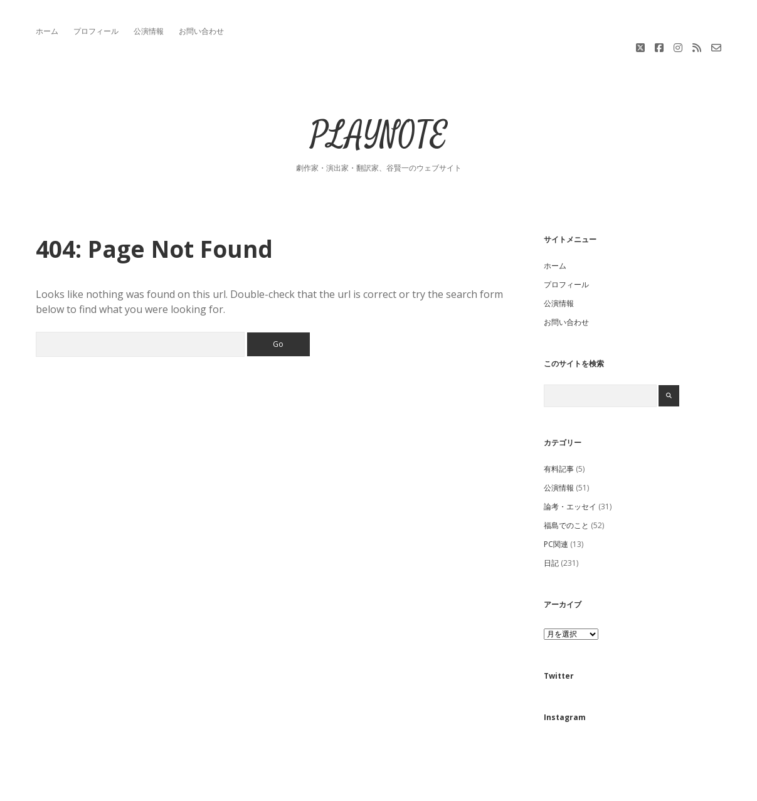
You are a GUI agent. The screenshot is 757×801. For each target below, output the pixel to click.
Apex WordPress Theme (341, 787)
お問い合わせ (201, 31)
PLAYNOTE (378, 101)
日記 (551, 528)
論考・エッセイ (570, 471)
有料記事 (559, 433)
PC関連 (556, 509)
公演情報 (149, 31)
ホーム (47, 31)
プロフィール (96, 31)
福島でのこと (566, 490)
